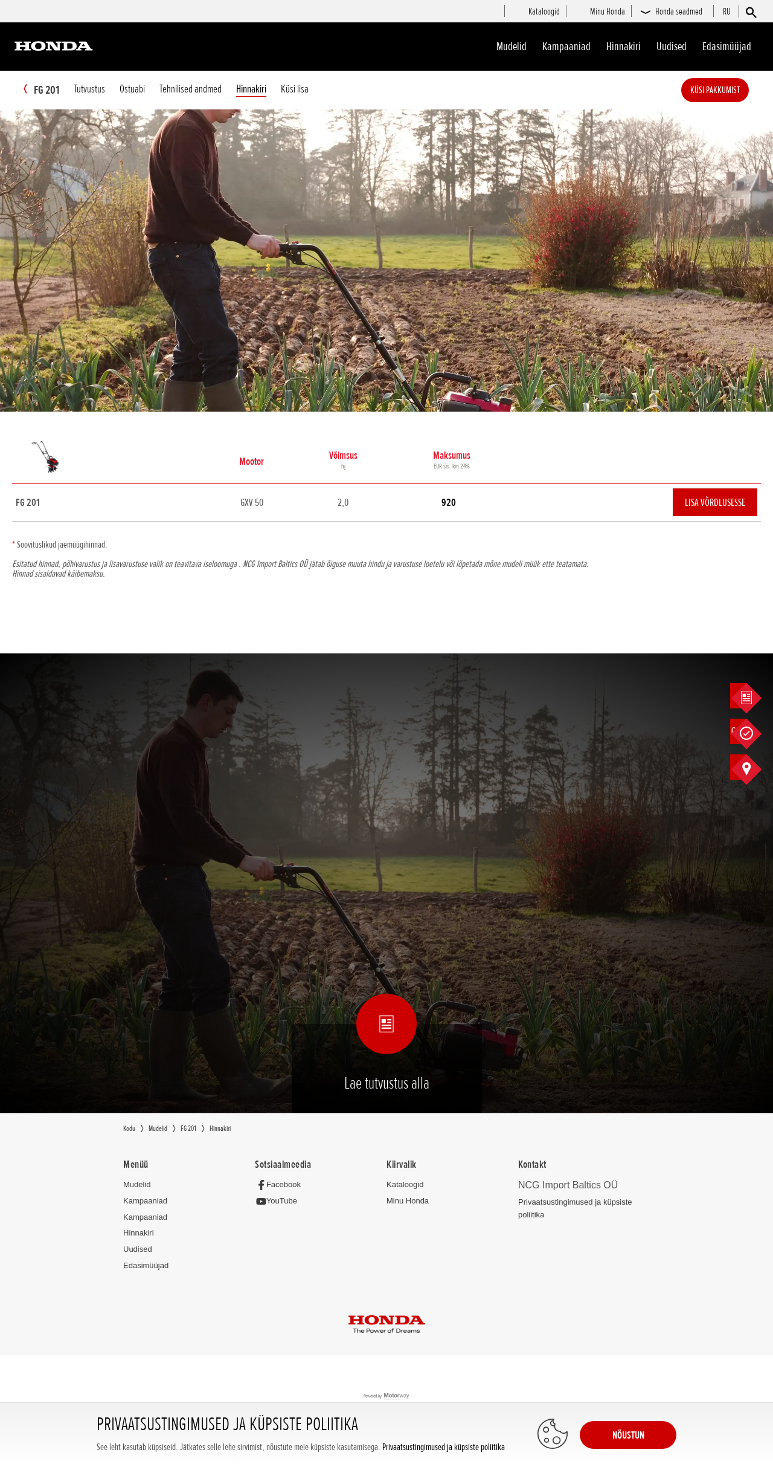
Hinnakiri (623, 46)
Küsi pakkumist (733, 90)
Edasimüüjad (726, 46)
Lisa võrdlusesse (715, 503)
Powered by (387, 1397)
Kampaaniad (145, 1201)
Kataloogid (404, 1185)
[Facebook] (281, 1185)
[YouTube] (279, 1201)
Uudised (671, 46)
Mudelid (511, 46)
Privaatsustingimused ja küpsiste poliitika (443, 1447)
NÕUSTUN (628, 1435)
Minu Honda (407, 1201)
